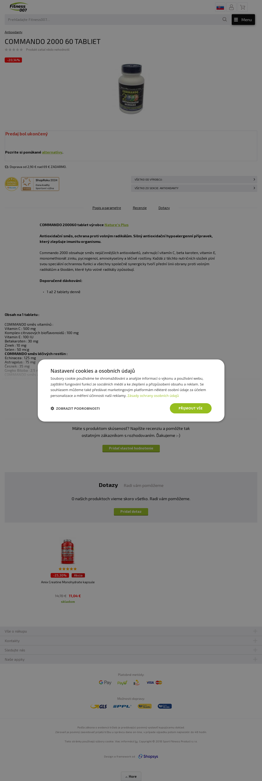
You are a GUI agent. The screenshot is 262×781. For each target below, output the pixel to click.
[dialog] (131, 390)
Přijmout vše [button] (190, 408)
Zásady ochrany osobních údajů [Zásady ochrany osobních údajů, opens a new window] (153, 395)
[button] (75, 408)
